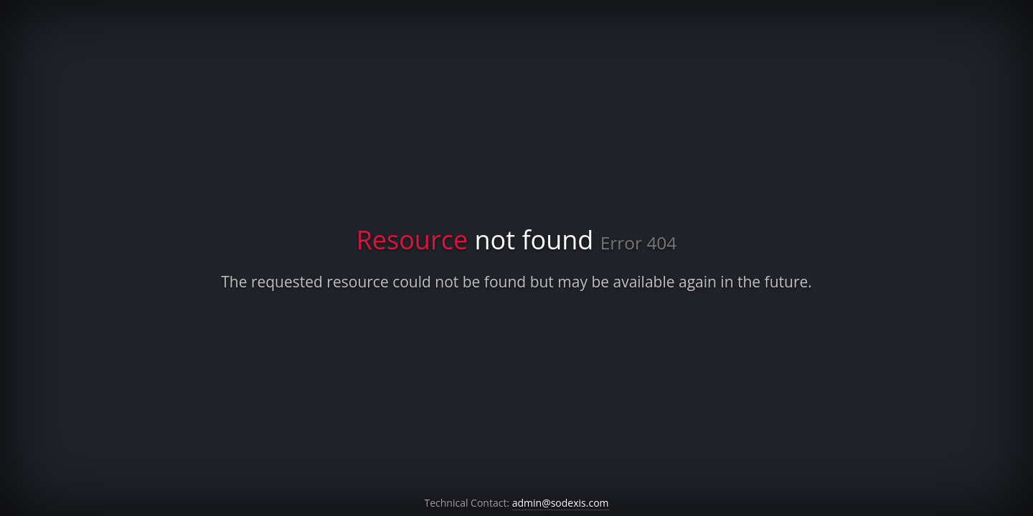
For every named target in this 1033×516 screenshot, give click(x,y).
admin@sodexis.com (560, 503)
